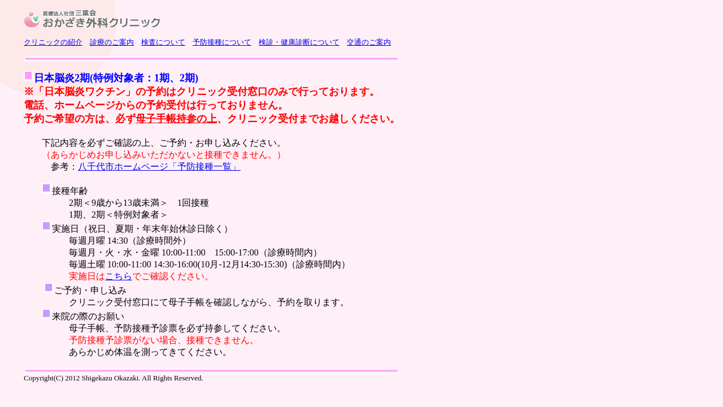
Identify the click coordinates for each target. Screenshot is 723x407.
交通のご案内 (369, 42)
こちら (118, 276)
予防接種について (222, 42)
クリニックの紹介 (53, 42)
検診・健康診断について (299, 42)
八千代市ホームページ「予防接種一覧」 (159, 166)
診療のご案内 (112, 42)
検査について (163, 42)
